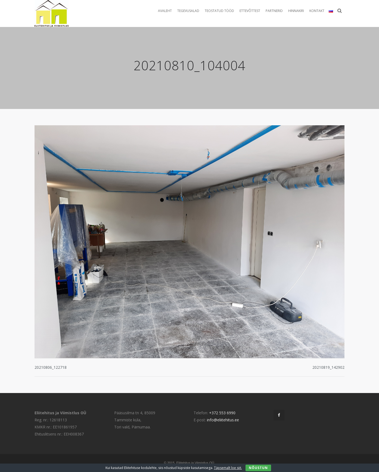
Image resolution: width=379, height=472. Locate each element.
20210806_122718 (51, 367)
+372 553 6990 (222, 412)
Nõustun (258, 467)
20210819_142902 (328, 367)
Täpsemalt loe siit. (228, 467)
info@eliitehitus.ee (223, 419)
